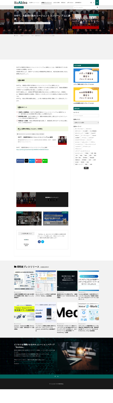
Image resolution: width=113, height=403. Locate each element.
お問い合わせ (70, 2)
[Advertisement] (56, 47)
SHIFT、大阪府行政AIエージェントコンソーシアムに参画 (42, 35)
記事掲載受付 (78, 2)
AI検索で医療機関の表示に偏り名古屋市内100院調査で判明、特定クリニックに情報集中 (24, 295)
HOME (16, 35)
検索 (86, 167)
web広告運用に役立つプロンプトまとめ (83, 103)
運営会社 (63, 2)
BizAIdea (61, 383)
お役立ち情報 (56, 2)
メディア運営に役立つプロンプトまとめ (83, 84)
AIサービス (38, 23)
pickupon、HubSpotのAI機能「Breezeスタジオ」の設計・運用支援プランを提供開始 (24, 327)
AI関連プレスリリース (46, 2)
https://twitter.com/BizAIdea (22, 361)
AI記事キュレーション (34, 2)
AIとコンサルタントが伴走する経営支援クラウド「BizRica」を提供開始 (46, 295)
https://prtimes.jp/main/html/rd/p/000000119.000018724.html (32, 149)
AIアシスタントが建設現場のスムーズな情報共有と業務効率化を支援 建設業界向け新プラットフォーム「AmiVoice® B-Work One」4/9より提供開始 (89, 328)
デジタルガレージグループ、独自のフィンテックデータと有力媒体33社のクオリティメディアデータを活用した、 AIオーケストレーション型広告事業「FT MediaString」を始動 (67, 329)
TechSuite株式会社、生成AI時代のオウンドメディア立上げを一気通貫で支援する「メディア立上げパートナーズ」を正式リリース (89, 296)
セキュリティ (43, 23)
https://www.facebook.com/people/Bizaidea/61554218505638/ (34, 363)
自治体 (47, 23)
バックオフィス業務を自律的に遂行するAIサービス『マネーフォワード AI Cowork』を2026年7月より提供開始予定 (46, 328)
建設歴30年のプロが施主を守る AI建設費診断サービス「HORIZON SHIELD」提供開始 (67, 295)
